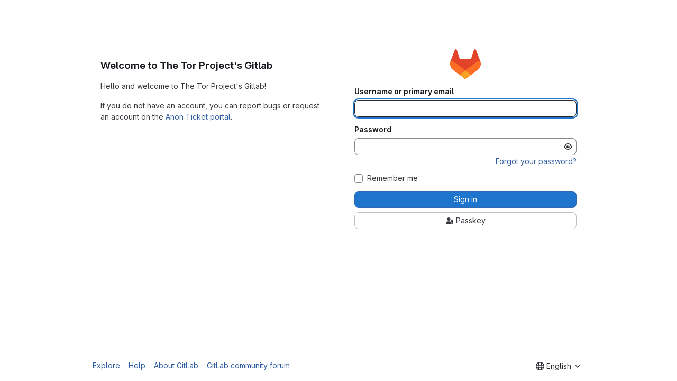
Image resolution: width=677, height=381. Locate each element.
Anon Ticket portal (198, 116)
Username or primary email (404, 91)
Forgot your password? (536, 161)
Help (137, 365)
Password (372, 129)
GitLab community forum (248, 365)
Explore (106, 365)
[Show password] (568, 146)
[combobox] (557, 366)
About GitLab (176, 365)
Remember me (392, 178)
